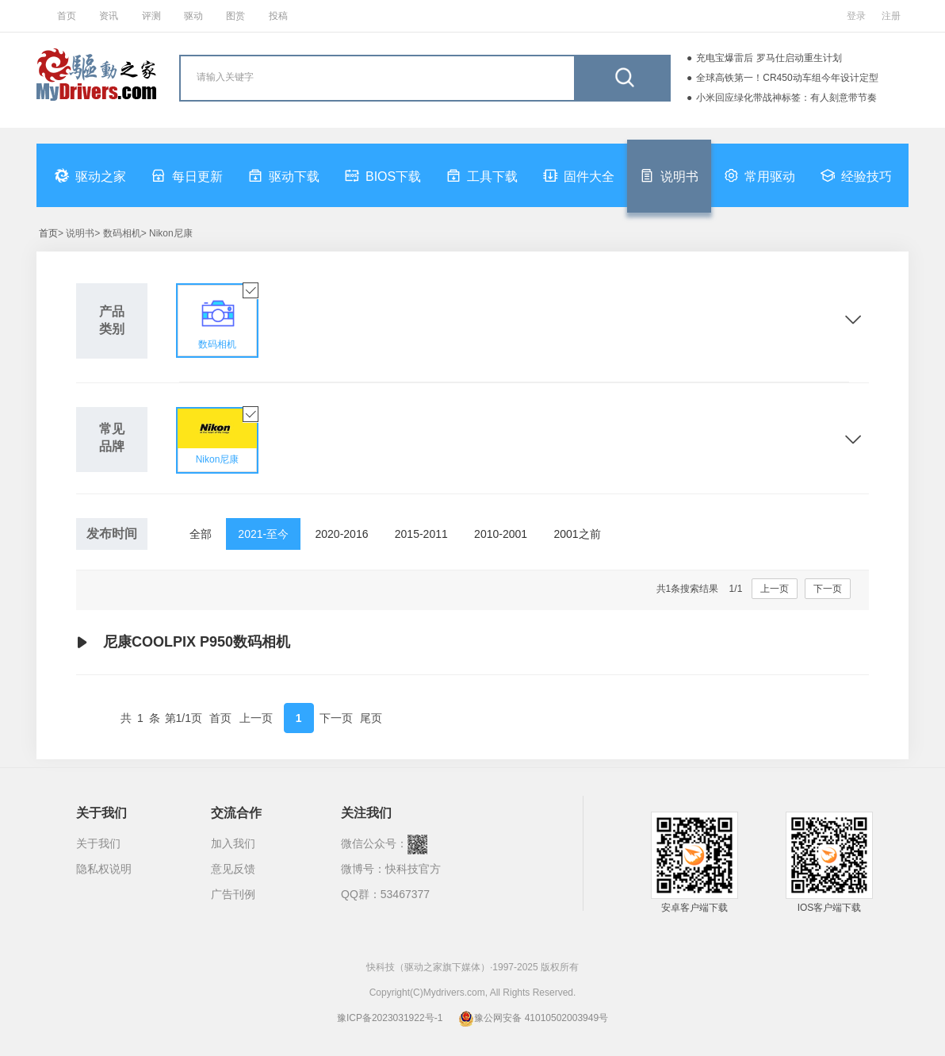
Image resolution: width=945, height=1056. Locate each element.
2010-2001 (500, 534)
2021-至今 (263, 534)
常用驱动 (759, 175)
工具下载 (482, 175)
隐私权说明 (104, 868)
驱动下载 (283, 175)
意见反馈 (233, 868)
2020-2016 (342, 534)
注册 (891, 15)
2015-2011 (421, 534)
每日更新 (187, 175)
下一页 (827, 588)
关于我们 (98, 843)
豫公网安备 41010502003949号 (533, 1017)
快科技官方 (413, 868)
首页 (66, 15)
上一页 (774, 588)
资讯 (108, 15)
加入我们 (233, 843)
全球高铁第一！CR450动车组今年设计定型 (787, 77)
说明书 (669, 175)
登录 (856, 15)
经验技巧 (856, 175)
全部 (200, 534)
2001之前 (576, 534)
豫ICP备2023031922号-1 (389, 1017)
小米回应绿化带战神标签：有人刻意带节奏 (786, 97)
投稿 (278, 15)
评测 (151, 15)
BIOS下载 (383, 175)
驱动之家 (90, 175)
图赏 (235, 15)
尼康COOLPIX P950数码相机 (183, 642)
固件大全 (578, 175)
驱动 (193, 15)
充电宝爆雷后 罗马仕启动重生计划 (768, 57)
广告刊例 (233, 894)
